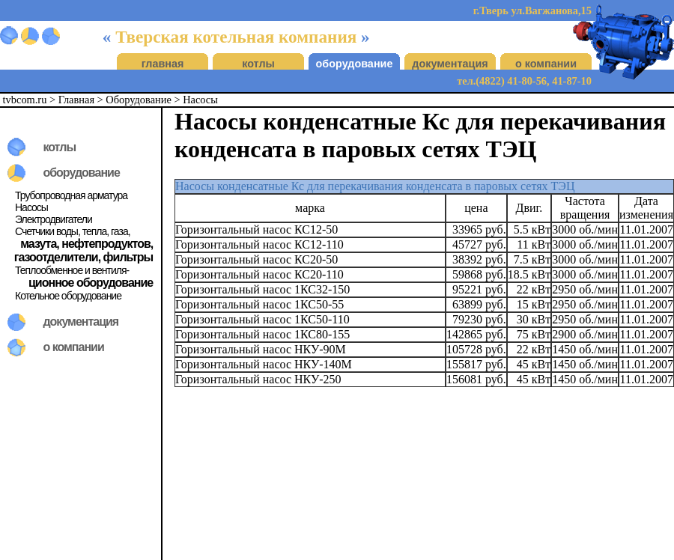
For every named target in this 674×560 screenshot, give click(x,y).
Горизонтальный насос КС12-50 (256, 229)
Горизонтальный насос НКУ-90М (260, 349)
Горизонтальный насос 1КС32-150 (262, 289)
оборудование (354, 64)
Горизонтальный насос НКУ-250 (258, 379)
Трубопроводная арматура (71, 195)
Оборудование (138, 100)
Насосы (200, 100)
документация (450, 64)
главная (163, 64)
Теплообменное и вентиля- (72, 270)
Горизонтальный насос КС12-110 (259, 244)
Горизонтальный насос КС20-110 (259, 274)
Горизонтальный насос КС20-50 (256, 259)
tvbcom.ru (25, 100)
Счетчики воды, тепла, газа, (72, 231)
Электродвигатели (53, 219)
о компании (546, 64)
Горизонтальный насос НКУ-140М (263, 364)
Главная (76, 100)
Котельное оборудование (68, 296)
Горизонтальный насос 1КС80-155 (262, 334)
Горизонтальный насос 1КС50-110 (262, 319)
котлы (258, 64)
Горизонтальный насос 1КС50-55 (259, 304)
